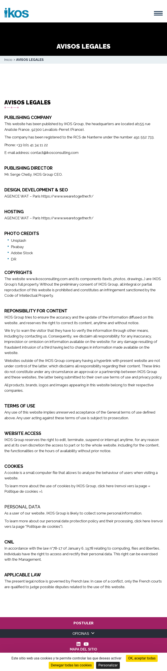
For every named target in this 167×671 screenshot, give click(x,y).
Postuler (83, 623)
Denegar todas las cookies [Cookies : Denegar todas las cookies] (71, 665)
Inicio (8, 60)
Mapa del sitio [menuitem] (83, 649)
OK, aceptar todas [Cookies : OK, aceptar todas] (141, 658)
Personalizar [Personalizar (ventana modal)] (108, 665)
